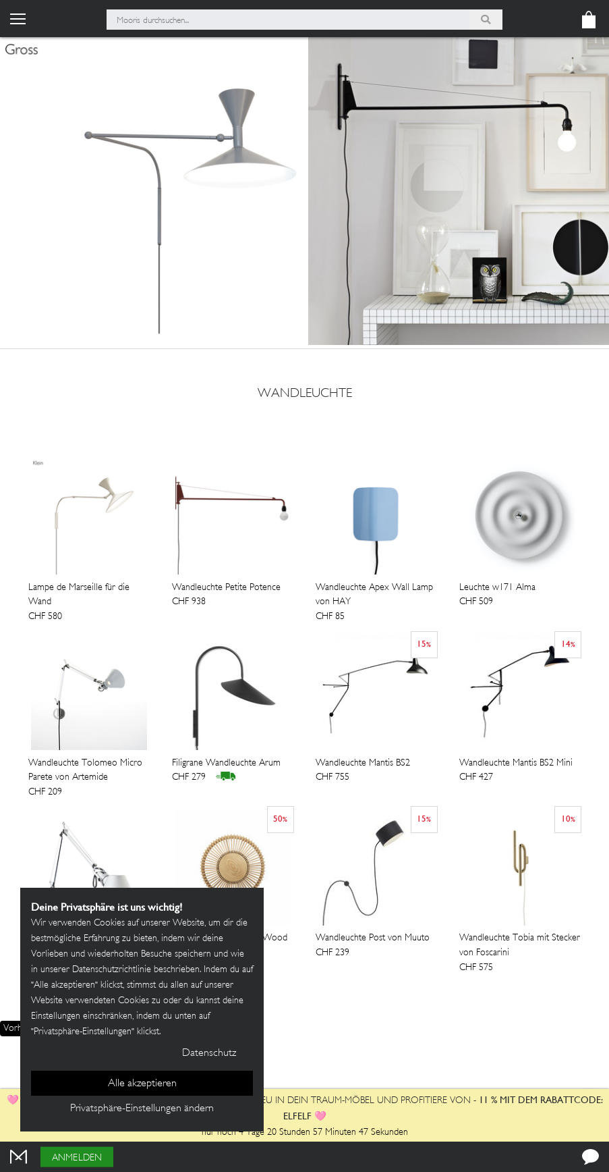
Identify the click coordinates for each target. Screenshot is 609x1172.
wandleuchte (305, 394)
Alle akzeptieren (142, 1084)
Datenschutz (209, 1053)
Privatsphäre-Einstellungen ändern (142, 1109)
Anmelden (77, 1158)
